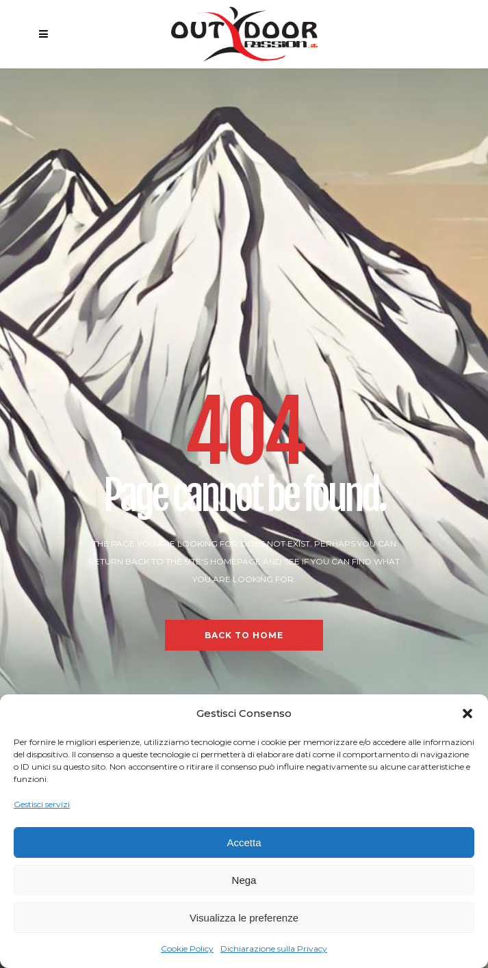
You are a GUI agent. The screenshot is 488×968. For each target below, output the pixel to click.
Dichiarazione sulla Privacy (273, 948)
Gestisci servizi (42, 804)
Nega (244, 880)
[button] (467, 713)
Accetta (244, 842)
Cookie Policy (187, 948)
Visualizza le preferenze (244, 918)
